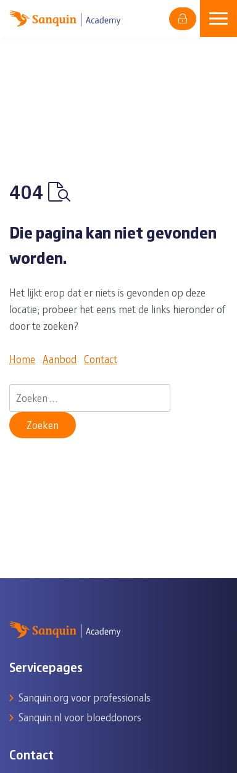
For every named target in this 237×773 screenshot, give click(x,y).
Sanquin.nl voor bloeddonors (80, 717)
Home (22, 358)
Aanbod (60, 358)
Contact (100, 358)
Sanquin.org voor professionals (85, 697)
